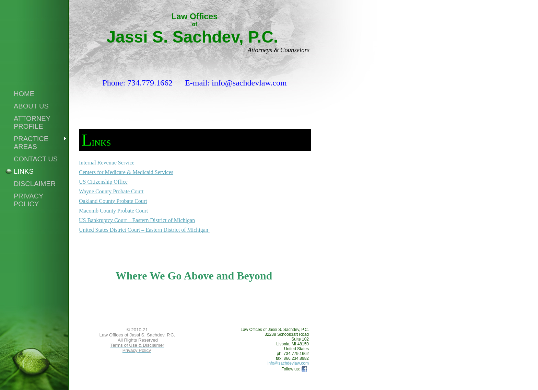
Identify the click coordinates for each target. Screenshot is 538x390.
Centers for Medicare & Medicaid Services (126, 172)
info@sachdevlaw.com (288, 363)
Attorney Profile (32, 122)
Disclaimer (35, 183)
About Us (31, 106)
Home (24, 94)
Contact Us (36, 159)
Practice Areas (31, 142)
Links (24, 171)
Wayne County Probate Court (111, 191)
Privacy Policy (28, 200)
